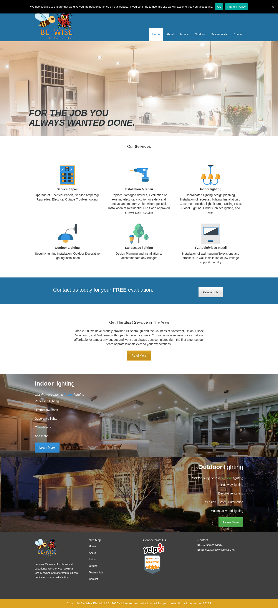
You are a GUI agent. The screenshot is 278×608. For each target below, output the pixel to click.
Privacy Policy (236, 6)
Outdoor (200, 34)
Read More (138, 355)
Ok (219, 6)
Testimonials (219, 34)
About (170, 34)
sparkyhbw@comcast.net (219, 549)
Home (156, 34)
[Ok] (272, 7)
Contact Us (210, 292)
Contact (238, 34)
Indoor (184, 34)
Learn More (47, 447)
